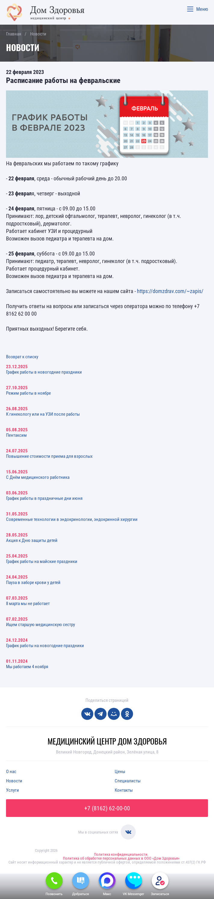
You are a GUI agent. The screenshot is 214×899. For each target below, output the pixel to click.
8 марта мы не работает (28, 603)
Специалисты (128, 781)
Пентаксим (16, 435)
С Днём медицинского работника (38, 477)
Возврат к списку (22, 356)
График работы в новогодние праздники (44, 372)
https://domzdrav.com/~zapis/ (170, 291)
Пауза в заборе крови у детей (33, 582)
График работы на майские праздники (41, 561)
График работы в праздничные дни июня (44, 498)
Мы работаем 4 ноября (27, 666)
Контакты (124, 790)
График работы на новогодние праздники (45, 645)
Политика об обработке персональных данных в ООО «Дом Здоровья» (121, 858)
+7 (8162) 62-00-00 (107, 808)
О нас (11, 771)
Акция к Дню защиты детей (31, 540)
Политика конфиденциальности (120, 854)
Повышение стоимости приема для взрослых (49, 456)
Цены (120, 771)
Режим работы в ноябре (28, 393)
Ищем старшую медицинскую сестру (40, 624)
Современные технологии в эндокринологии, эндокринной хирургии (72, 519)
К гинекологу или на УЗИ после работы (43, 414)
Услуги (12, 790)
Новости (14, 781)
